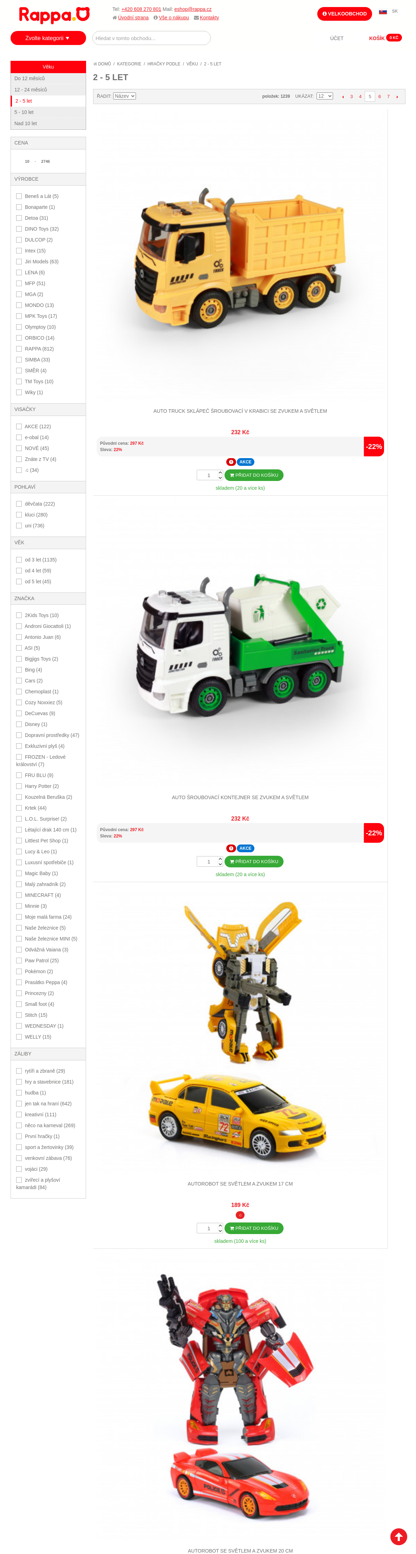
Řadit (103, 96)
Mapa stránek (132, 1299)
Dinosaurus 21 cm (288, 567)
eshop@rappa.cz (193, 9)
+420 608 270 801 (141, 9)
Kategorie (129, 64)
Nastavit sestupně (142, 96)
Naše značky (33, 1343)
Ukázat (303, 96)
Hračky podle (164, 64)
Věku (192, 64)
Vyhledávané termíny (141, 1308)
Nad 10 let (25, 123)
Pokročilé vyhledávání (143, 1317)
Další (397, 96)
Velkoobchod (345, 14)
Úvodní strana (133, 17)
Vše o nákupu (174, 17)
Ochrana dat (33, 1334)
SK (395, 11)
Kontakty (209, 17)
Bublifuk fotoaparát (288, 380)
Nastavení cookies (191, 1393)
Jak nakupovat (35, 1308)
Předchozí (342, 96)
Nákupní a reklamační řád (48, 1317)
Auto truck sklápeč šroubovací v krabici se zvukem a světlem (132, 201)
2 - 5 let (23, 101)
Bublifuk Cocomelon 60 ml (210, 380)
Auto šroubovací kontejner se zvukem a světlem (210, 201)
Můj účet (224, 1299)
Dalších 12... (249, 687)
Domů (102, 64)
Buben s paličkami (132, 380)
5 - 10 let (23, 112)
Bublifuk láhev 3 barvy (366, 380)
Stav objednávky (234, 1308)
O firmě (26, 1299)
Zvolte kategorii (44, 38)
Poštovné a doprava (42, 1326)
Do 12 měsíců (29, 78)
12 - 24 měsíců (30, 89)
